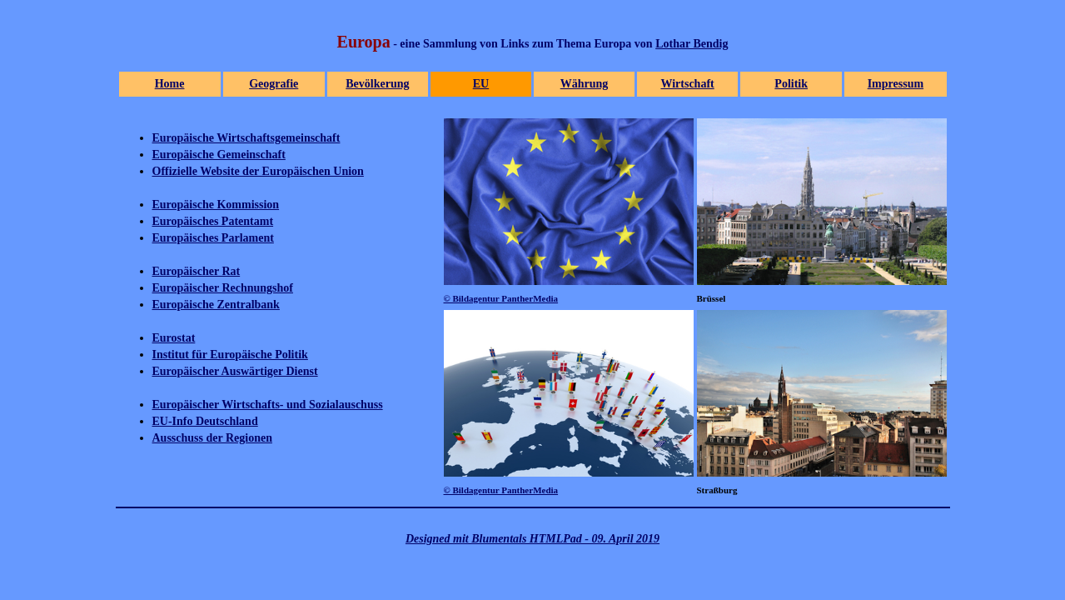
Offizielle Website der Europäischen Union (258, 171)
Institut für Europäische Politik (230, 354)
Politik (791, 84)
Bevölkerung (377, 84)
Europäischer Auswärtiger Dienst (235, 371)
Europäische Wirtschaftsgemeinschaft (246, 138)
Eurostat (174, 338)
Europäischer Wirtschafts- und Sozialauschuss (267, 404)
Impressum (895, 84)
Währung (584, 84)
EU (481, 84)
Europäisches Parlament (213, 238)
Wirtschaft (687, 84)
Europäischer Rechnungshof (222, 288)
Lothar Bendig (691, 44)
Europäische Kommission (216, 204)
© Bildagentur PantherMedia (501, 298)
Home (170, 84)
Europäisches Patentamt (213, 221)
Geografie (273, 84)
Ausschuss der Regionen (212, 438)
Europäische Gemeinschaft (219, 154)
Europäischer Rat (196, 271)
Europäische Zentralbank (216, 304)
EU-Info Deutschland (205, 421)
